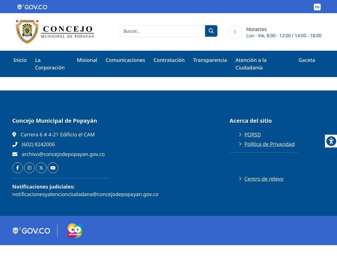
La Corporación (50, 64)
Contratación (169, 60)
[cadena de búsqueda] (162, 31)
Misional (87, 60)
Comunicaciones (125, 60)
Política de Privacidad (269, 144)
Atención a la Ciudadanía (251, 64)
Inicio (20, 60)
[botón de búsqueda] (211, 31)
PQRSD (252, 134)
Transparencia (210, 60)
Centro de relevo (263, 178)
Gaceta (306, 60)
